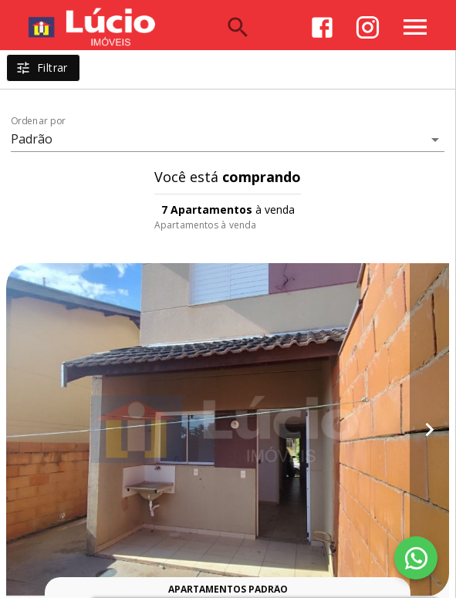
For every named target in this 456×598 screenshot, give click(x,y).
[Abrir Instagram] (367, 27)
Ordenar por (38, 121)
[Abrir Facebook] (322, 27)
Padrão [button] (32, 138)
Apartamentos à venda (205, 224)
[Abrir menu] (415, 27)
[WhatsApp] (415, 557)
